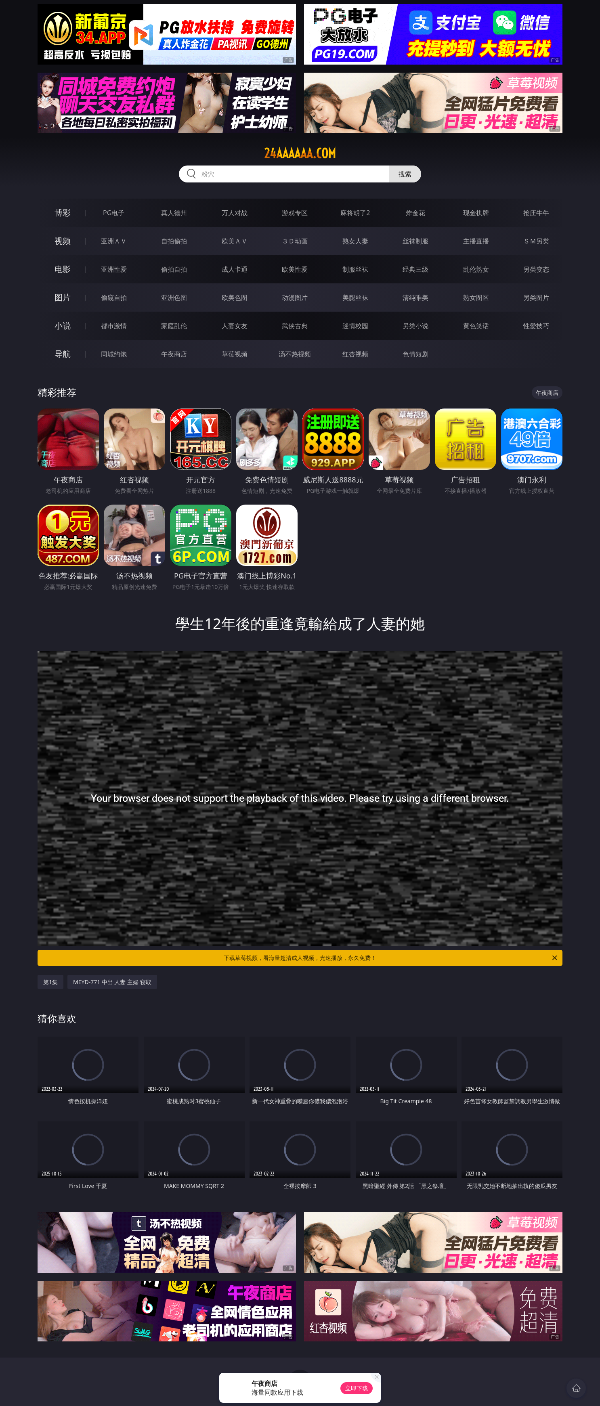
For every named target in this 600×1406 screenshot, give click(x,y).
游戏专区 (295, 212)
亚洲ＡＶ (114, 241)
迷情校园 (355, 325)
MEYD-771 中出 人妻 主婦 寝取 (112, 982)
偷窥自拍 (114, 297)
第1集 (50, 982)
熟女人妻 (355, 241)
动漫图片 (295, 297)
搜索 (405, 174)
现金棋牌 (476, 212)
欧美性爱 (295, 269)
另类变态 (536, 269)
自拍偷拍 (174, 241)
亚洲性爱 (114, 269)
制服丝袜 (355, 269)
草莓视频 (235, 354)
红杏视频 (355, 354)
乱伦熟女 (476, 269)
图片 (63, 297)
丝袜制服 (415, 241)
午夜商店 (174, 354)
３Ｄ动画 (295, 241)
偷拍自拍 (174, 269)
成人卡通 (235, 269)
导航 (63, 353)
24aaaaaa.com (300, 153)
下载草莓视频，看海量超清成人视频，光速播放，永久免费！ (391, 958)
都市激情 (114, 325)
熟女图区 (476, 297)
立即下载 (356, 1388)
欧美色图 (235, 297)
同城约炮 (114, 354)
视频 (63, 240)
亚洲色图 (174, 297)
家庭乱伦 (174, 325)
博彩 (63, 212)
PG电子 (113, 212)
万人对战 (235, 212)
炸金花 (415, 212)
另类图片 (536, 297)
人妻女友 (235, 325)
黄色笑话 (476, 325)
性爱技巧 (536, 325)
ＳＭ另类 (536, 241)
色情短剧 (415, 354)
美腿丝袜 (355, 297)
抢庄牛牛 (536, 212)
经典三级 (415, 269)
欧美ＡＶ (235, 241)
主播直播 (476, 241)
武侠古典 (295, 325)
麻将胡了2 (355, 212)
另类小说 (415, 325)
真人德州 (174, 212)
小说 (63, 325)
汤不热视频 (295, 354)
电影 (63, 269)
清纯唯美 (415, 297)
